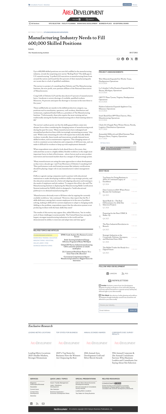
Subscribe (127, 4)
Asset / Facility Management (59, 383)
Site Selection (54, 389)
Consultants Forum (36, 5)
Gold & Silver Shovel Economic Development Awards (85, 383)
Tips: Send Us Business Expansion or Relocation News (118, 148)
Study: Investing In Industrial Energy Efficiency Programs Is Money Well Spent (77, 241)
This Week (118, 297)
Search (90, 19)
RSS (125, 273)
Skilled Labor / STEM (40, 243)
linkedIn (111, 273)
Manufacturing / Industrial (43, 240)
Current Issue (34, 389)
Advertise (47, 5)
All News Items (105, 143)
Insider (118, 288)
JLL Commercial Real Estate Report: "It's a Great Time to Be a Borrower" (76, 253)
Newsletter (33, 387)
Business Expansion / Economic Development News (59, 392)
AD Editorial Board (121, 23)
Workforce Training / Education (45, 238)
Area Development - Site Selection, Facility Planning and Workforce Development (83, 12)
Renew (135, 5)
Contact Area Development (34, 392)
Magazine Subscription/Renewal (37, 383)
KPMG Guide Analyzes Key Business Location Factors (76, 236)
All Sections (35, 23)
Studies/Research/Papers (56, 32)
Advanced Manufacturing (42, 245)
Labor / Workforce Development (56, 386)
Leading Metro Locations (83, 391)
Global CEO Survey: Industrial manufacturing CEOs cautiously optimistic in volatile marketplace (76, 247)
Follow (76, 19)
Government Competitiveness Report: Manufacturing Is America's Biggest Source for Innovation (77, 259)
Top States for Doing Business (85, 393)
